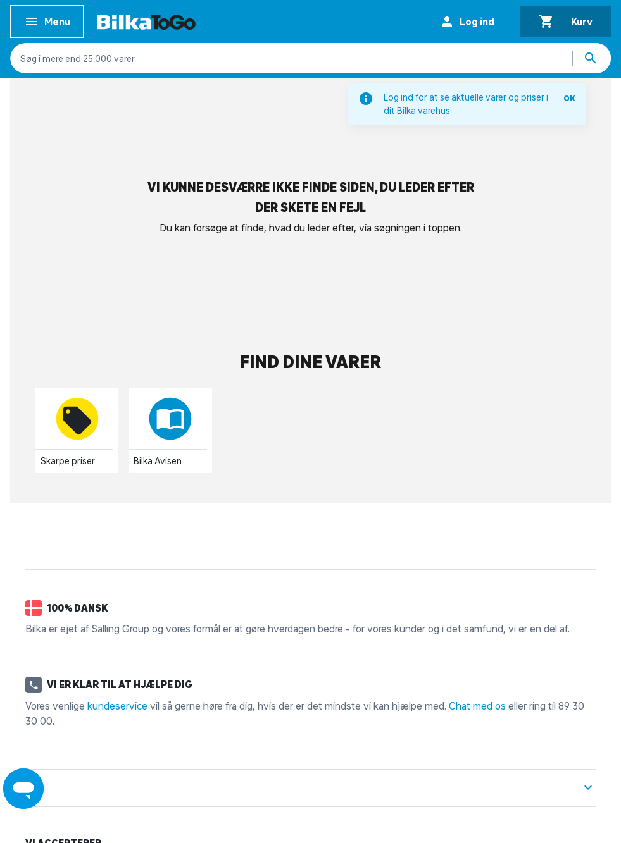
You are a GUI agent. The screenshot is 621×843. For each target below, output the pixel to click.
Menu (47, 24)
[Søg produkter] (592, 58)
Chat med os (477, 705)
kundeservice (117, 705)
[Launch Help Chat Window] (23, 788)
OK (569, 98)
